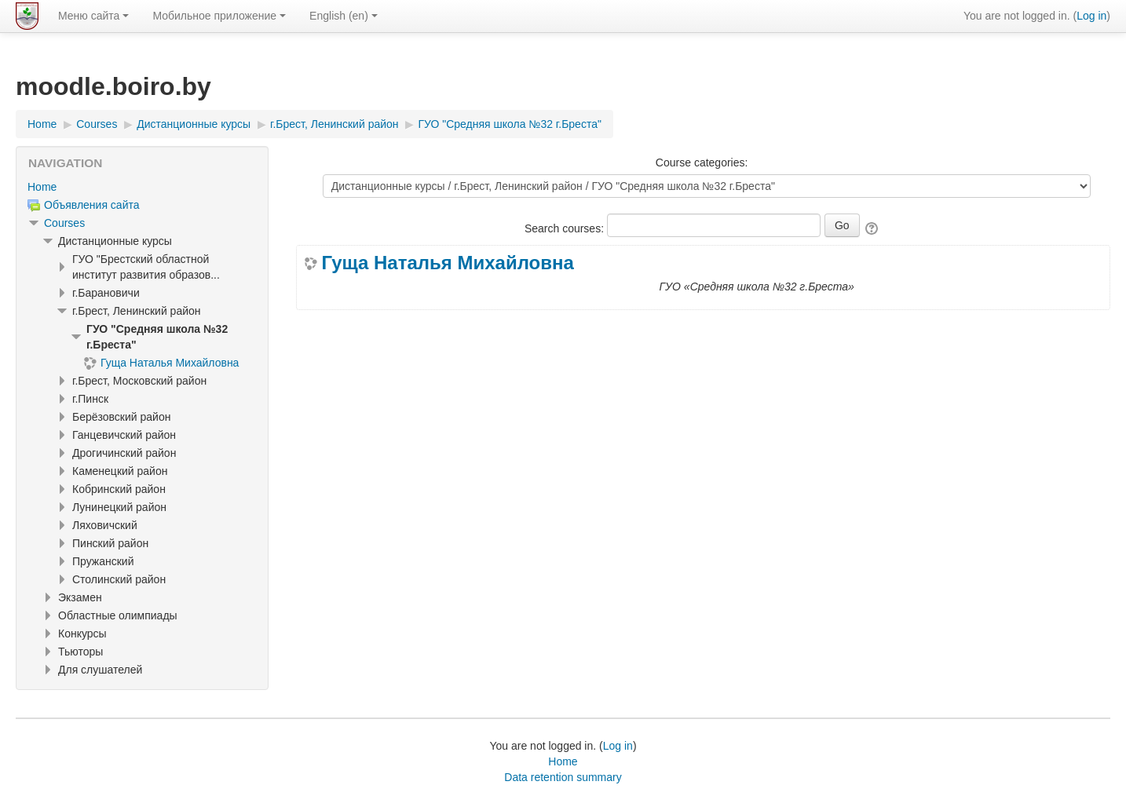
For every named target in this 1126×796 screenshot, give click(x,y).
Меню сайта (93, 15)
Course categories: (702, 162)
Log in (1091, 15)
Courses (64, 223)
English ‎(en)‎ (343, 15)
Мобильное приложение (219, 15)
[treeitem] (142, 187)
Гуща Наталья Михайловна (447, 263)
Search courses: (566, 228)
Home (42, 187)
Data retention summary (562, 777)
